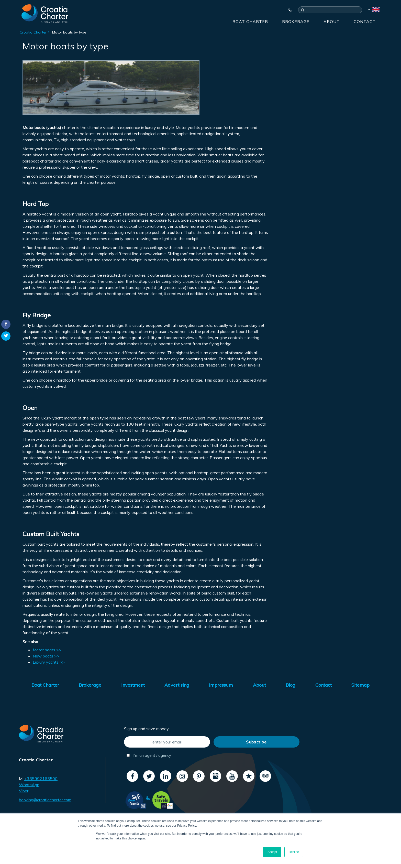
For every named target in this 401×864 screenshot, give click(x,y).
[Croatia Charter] (44, 13)
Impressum (221, 685)
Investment (133, 685)
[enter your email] (167, 742)
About (332, 21)
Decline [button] (294, 852)
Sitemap (360, 685)
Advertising (176, 685)
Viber (23, 790)
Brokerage (295, 21)
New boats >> (46, 655)
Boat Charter (250, 21)
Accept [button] (272, 852)
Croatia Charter (33, 32)
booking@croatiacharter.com (45, 799)
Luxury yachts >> (49, 662)
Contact (365, 21)
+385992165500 (41, 778)
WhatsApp (29, 784)
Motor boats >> (47, 649)
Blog (290, 685)
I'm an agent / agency (149, 755)
